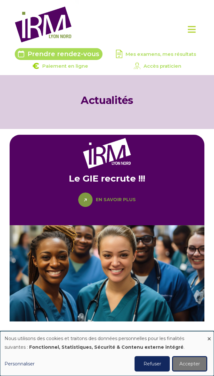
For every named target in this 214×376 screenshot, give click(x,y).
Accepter (189, 364)
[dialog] (107, 353)
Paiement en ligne (65, 66)
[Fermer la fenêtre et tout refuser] (209, 335)
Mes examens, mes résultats (161, 54)
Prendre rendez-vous (63, 54)
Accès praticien (162, 66)
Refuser (152, 364)
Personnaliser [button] (19, 364)
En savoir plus (116, 199)
